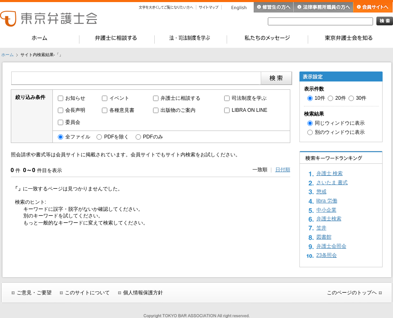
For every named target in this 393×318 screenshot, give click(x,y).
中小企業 (326, 210)
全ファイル (77, 137)
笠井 (321, 228)
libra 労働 (326, 201)
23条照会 (326, 255)
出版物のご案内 (178, 110)
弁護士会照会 (331, 246)
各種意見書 (121, 110)
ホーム (7, 54)
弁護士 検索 (329, 173)
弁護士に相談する (180, 98)
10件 (320, 98)
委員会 (72, 122)
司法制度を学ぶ (249, 98)
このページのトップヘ (352, 293)
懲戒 (321, 192)
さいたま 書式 (332, 182)
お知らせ (75, 98)
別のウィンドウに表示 (340, 132)
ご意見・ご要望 (34, 293)
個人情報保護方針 (143, 293)
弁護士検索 (328, 219)
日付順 (282, 170)
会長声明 (75, 110)
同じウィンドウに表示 (340, 123)
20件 (340, 98)
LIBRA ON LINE (249, 110)
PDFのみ (153, 137)
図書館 (323, 237)
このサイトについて (87, 293)
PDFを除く (116, 137)
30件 (361, 98)
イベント (119, 98)
